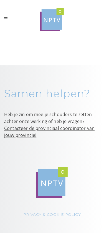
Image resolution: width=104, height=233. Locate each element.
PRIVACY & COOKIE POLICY (52, 214)
